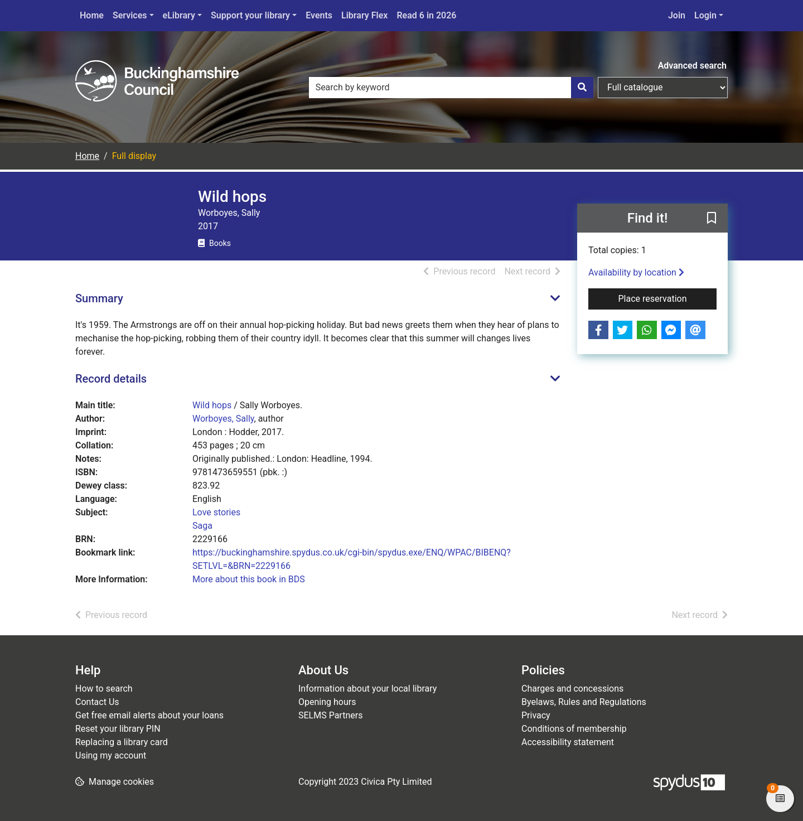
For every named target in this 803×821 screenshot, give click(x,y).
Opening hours (327, 702)
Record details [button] (111, 378)
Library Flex (364, 15)
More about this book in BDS (248, 579)
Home (92, 15)
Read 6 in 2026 (426, 15)
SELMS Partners (330, 715)
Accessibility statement (567, 742)
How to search (104, 688)
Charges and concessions (572, 688)
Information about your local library (367, 688)
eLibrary (179, 15)
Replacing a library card (121, 742)
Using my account (110, 755)
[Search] (582, 87)
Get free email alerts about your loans (149, 715)
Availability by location (636, 272)
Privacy (535, 715)
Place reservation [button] (667, 298)
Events (319, 15)
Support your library (250, 15)
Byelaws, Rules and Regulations (583, 702)
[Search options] (663, 87)
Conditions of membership (574, 728)
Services (130, 15)
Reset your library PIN (118, 728)
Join (676, 15)
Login (705, 15)
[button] (712, 218)
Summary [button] (99, 298)
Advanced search (692, 65)
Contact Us (97, 702)
